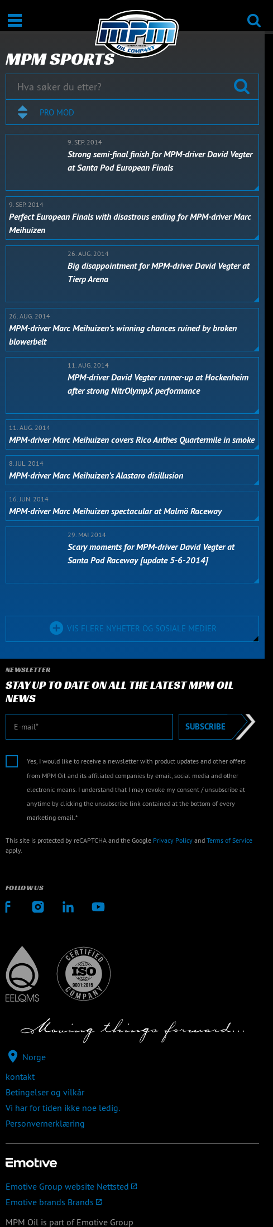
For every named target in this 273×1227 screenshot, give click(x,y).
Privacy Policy (173, 840)
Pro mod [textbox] (57, 112)
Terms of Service (229, 840)
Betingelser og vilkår (45, 1092)
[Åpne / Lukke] (14, 20)
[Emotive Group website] (132, 1186)
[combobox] (132, 112)
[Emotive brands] (132, 1202)
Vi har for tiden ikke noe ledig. (63, 1107)
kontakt (20, 1076)
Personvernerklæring (45, 1123)
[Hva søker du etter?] (132, 86)
